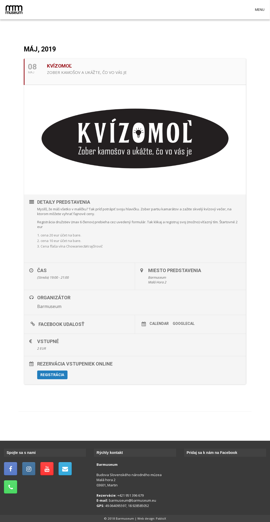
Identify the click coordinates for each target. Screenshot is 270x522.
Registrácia (52, 374)
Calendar (159, 323)
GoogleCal (184, 323)
